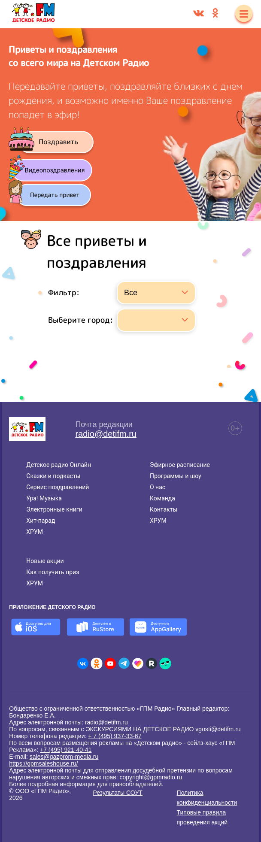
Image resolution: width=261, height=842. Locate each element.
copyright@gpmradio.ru (150, 777)
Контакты (163, 509)
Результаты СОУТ (117, 792)
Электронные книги (54, 509)
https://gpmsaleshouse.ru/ (43, 763)
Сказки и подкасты (53, 475)
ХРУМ (34, 531)
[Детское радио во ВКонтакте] (82, 663)
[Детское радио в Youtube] (110, 663)
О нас (157, 487)
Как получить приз (52, 572)
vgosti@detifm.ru (217, 729)
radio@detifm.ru (106, 434)
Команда (162, 498)
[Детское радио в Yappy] (165, 663)
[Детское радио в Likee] (137, 663)
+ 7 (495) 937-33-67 (114, 736)
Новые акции (45, 560)
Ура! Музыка (44, 498)
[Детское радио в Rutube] (151, 663)
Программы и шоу (175, 475)
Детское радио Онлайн (58, 464)
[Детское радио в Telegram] (124, 663)
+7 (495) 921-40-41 (65, 749)
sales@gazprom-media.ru (64, 756)
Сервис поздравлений (57, 487)
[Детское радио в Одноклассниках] (96, 663)
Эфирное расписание (180, 464)
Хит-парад (40, 520)
